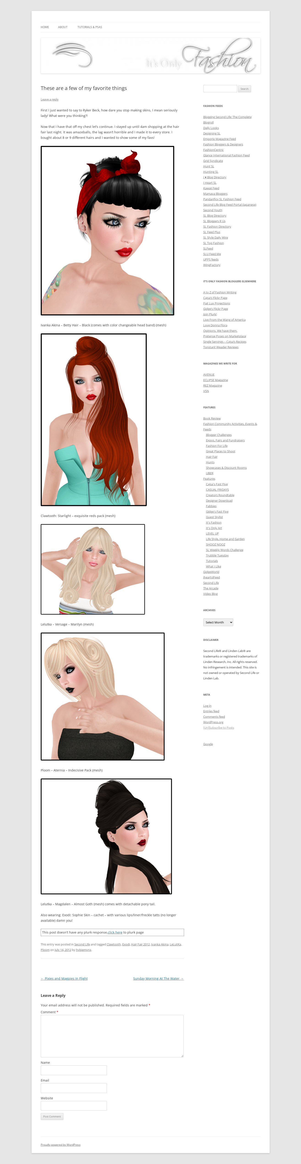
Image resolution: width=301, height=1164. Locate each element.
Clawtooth (114, 944)
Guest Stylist (214, 517)
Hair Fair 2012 (140, 944)
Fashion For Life (217, 446)
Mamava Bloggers (215, 194)
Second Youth (212, 210)
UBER (209, 473)
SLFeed (208, 248)
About (63, 27)
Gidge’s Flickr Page (215, 309)
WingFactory (211, 265)
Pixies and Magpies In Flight (64, 978)
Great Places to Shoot (220, 451)
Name (45, 1062)
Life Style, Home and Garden (225, 539)
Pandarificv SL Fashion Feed (222, 199)
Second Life (82, 944)
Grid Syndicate (213, 161)
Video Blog (210, 594)
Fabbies (211, 506)
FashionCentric (213, 150)
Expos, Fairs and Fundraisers (225, 440)
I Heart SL (210, 183)
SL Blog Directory (214, 216)
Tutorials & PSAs (90, 27)
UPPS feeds (211, 259)
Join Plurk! (210, 314)
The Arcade (210, 588)
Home (45, 27)
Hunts (210, 462)
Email (45, 1080)
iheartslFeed (211, 577)
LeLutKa (175, 944)
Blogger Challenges (219, 435)
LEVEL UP (212, 533)
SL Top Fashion (213, 243)
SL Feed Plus (211, 232)
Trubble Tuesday (217, 555)
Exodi (126, 944)
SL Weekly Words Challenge (224, 550)
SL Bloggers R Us (214, 221)
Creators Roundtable (220, 495)
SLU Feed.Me (212, 254)
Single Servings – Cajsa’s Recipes (224, 342)
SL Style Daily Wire (215, 237)
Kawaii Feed (211, 188)
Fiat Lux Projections (216, 303)
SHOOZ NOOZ (215, 544)
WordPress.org (213, 722)
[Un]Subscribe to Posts (218, 728)
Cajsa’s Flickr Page (215, 298)
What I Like (213, 566)
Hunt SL (208, 166)
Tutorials (212, 561)
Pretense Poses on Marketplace (224, 336)
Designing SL (211, 133)
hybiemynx (83, 950)
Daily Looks (211, 128)
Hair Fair (211, 457)
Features (209, 479)
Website (47, 1098)
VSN (206, 391)
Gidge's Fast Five (217, 511)
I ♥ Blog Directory (215, 177)
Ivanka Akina (159, 944)
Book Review (212, 418)
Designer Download (219, 501)
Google (208, 744)
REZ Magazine (212, 385)
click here (115, 932)
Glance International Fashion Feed (226, 155)
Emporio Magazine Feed (219, 139)
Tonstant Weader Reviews (221, 347)
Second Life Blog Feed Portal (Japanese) (229, 205)
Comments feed (214, 717)
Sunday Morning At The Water (158, 978)
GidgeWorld (211, 572)
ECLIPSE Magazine (215, 380)
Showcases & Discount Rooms (226, 468)
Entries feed (211, 711)
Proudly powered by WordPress (61, 1145)
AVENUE (208, 374)
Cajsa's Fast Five (217, 484)
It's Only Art (214, 528)
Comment (49, 1012)
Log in (207, 706)
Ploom (45, 950)
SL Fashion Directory (217, 226)
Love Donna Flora (215, 325)
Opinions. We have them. (220, 331)
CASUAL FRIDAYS (217, 490)
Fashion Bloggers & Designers (223, 144)
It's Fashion (214, 522)
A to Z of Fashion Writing (219, 292)
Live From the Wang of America (224, 320)
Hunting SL (210, 172)
